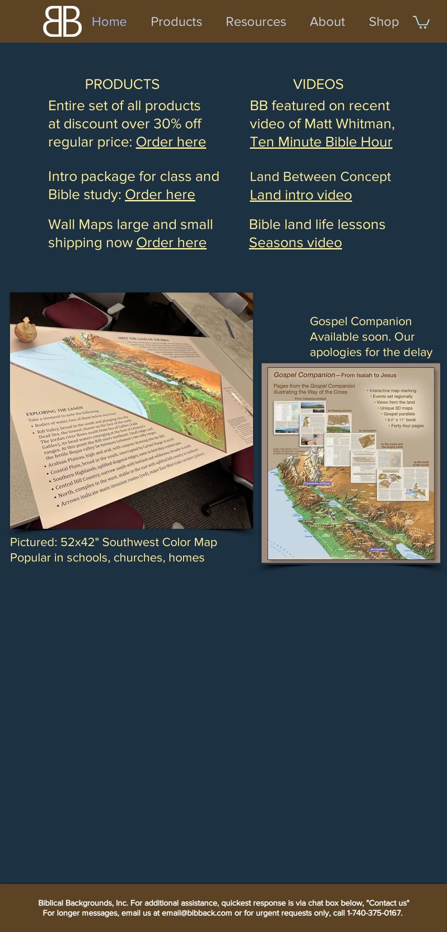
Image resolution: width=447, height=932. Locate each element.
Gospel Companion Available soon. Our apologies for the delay (371, 336)
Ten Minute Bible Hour (321, 141)
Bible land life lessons (317, 224)
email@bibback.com (197, 912)
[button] (421, 22)
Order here (171, 242)
